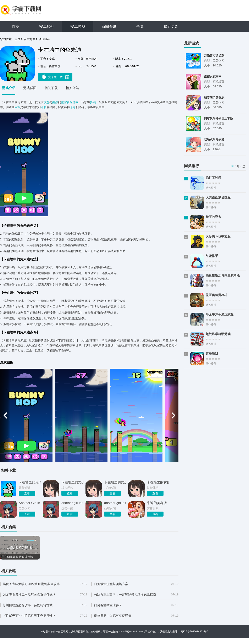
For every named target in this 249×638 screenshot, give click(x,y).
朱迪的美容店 (157, 503)
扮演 (93, 102)
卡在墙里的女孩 (72, 482)
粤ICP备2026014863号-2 (194, 631)
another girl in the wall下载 (72, 503)
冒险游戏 (72, 102)
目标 (17, 107)
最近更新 (171, 26)
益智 (64, 102)
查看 (27, 493)
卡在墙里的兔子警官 (30, 482)
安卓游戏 (77, 26)
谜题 (73, 107)
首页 (15, 26)
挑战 (55, 102)
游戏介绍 (8, 88)
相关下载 (51, 88)
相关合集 (72, 88)
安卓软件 (46, 26)
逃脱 (43, 107)
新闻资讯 (108, 26)
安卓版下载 (55, 76)
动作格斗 (44, 39)
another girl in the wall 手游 (115, 503)
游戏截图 (30, 88)
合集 (140, 26)
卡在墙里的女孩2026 (115, 482)
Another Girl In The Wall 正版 (30, 503)
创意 (46, 102)
